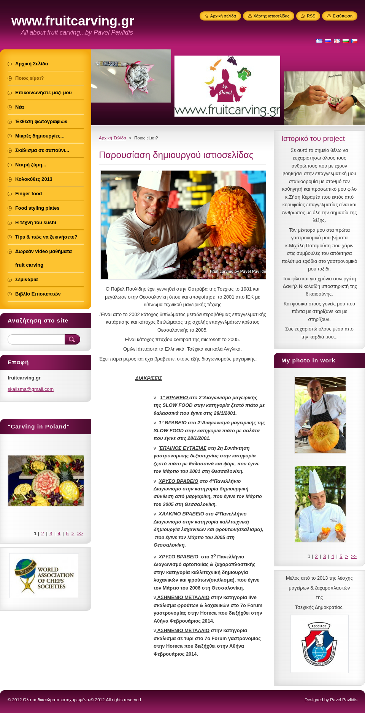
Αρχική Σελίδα (112, 138)
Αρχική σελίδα (223, 16)
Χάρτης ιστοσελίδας (272, 16)
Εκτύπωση (342, 16)
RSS (311, 16)
